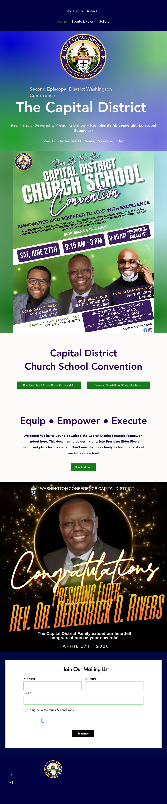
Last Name (90, 679)
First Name (29, 679)
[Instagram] (11, 782)
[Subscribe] (83, 733)
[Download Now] (83, 467)
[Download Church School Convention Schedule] (49, 385)
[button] (82, 21)
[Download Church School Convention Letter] (118, 385)
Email (26, 693)
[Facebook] (11, 776)
